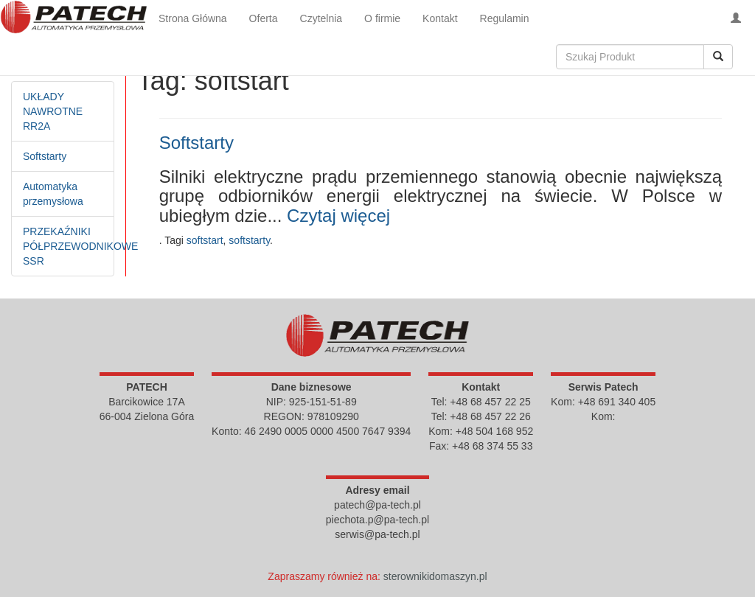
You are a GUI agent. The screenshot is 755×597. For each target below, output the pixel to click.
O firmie (382, 18)
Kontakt (439, 18)
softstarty (249, 240)
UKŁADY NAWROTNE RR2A (53, 111)
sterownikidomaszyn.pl (435, 576)
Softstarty (44, 156)
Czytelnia (321, 18)
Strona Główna (193, 18)
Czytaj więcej (338, 216)
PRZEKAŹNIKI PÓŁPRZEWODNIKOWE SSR (80, 246)
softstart (205, 240)
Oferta (263, 18)
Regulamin (504, 18)
